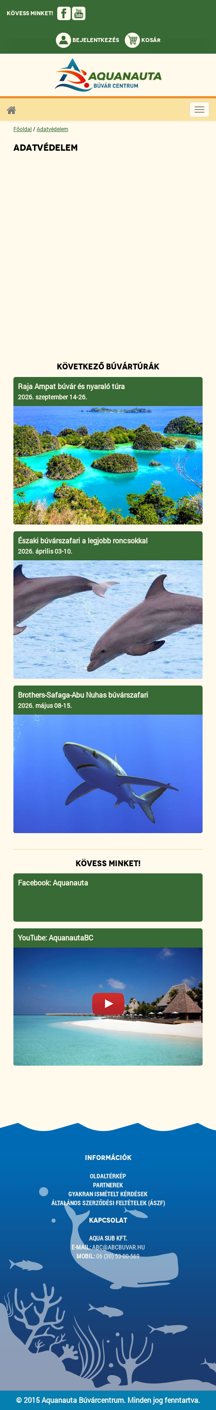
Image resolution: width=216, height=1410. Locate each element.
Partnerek (108, 1185)
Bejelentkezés (87, 40)
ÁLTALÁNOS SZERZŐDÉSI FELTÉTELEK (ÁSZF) (108, 1202)
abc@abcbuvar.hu (118, 1247)
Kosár (143, 40)
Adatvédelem (52, 128)
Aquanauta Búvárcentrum (69, 903)
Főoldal (22, 128)
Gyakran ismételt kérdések (108, 1194)
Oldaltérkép (108, 1176)
